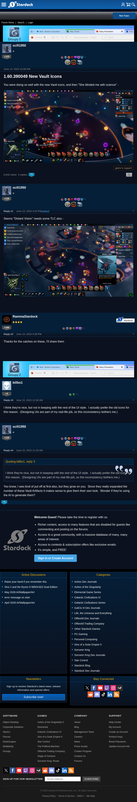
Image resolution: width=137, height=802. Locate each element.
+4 (6, 393)
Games (42, 715)
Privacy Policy (49, 796)
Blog (76, 727)
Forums (78, 761)
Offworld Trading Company (51, 751)
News (77, 741)
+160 (6, 327)
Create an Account (118, 732)
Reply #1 (8, 211)
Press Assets (81, 746)
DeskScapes (9, 741)
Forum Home (7, 22)
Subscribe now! (33, 697)
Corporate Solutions (13, 727)
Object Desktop (11, 722)
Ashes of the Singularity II (50, 722)
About (77, 722)
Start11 (6, 732)
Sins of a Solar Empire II (49, 736)
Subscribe (91, 779)
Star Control (43, 741)
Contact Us (80, 756)
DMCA (80, 796)
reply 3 (30, 461)
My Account (115, 727)
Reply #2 (8, 334)
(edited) (45, 211)
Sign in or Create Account (55, 558)
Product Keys (116, 736)
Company (80, 715)
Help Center (115, 722)
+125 (6, 56)
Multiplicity (8, 746)
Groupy (6, 751)
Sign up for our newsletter (23, 779)
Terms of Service (66, 796)
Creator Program (82, 751)
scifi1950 (19, 45)
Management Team (84, 732)
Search (20, 22)
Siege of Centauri (46, 756)
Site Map (90, 796)
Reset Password (117, 741)
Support (115, 715)
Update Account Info (119, 746)
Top (133, 211)
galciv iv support (123, 168)
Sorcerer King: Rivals (48, 761)
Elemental (42, 727)
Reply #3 (8, 400)
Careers (78, 736)
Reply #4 (8, 450)
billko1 (18, 382)
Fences (6, 736)
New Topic (124, 16)
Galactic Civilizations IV (49, 732)
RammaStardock (25, 316)
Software (10, 715)
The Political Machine (48, 746)
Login (30, 22)
